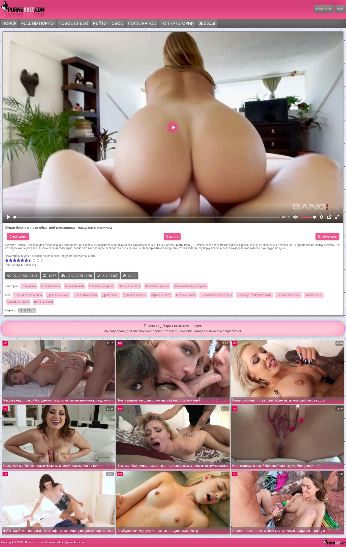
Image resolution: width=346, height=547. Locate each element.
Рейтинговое (108, 23)
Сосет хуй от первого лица (254, 295)
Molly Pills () (26, 311)
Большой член (74, 286)
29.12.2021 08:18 (22, 276)
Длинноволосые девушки (190, 286)
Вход (340, 9)
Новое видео (73, 23)
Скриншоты (18, 236)
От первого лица (129, 286)
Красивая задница (157, 286)
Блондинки (29, 286)
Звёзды (207, 23)
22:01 (129, 276)
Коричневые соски (288, 295)
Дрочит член (110, 295)
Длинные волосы (134, 295)
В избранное (327, 236)
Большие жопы (185, 295)
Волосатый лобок (86, 295)
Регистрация (324, 9)
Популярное (142, 23)
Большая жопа (50, 286)
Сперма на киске (18, 301)
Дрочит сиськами (58, 295)
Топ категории (177, 23)
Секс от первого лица (28, 295)
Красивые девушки (101, 286)
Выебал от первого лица (216, 295)
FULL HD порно (37, 23)
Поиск (9, 23)
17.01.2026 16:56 (76, 276)
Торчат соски (314, 295)
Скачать (172, 236)
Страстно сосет (161, 295)
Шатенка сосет (43, 301)
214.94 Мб (107, 276)
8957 (49, 276)
